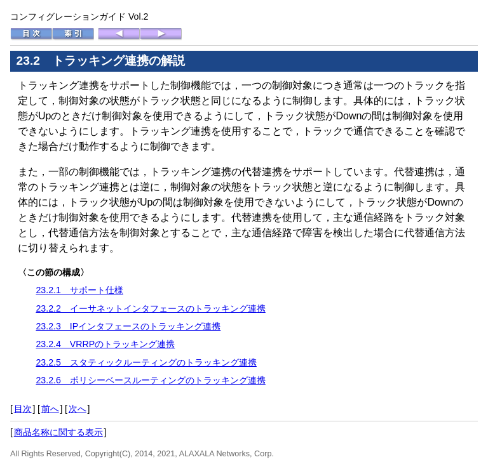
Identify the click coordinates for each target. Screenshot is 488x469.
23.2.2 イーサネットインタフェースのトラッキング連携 (150, 308)
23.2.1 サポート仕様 (79, 290)
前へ (50, 409)
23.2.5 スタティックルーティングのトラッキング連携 (146, 362)
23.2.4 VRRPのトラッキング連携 (105, 344)
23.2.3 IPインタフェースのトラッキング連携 (128, 326)
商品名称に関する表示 (58, 432)
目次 (23, 409)
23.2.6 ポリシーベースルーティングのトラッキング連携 (150, 380)
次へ (77, 409)
